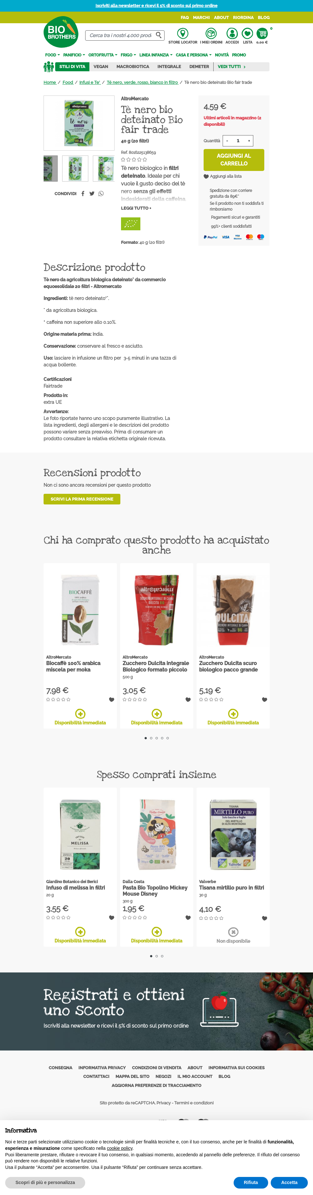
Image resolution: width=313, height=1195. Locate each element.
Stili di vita (72, 66)
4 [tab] (162, 738)
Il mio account (194, 1076)
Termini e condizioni (194, 1102)
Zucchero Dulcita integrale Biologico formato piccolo (156, 666)
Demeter (199, 66)
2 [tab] (151, 738)
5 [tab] (167, 738)
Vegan (101, 66)
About (221, 17)
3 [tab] (156, 738)
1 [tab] (145, 738)
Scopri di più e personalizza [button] (45, 1182)
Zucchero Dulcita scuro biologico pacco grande (228, 666)
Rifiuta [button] (251, 1182)
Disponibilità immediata (80, 717)
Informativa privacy (102, 1067)
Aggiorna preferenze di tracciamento (156, 1085)
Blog (263, 17)
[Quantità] (238, 140)
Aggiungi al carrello (234, 160)
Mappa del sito (132, 1076)
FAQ (185, 17)
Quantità (212, 140)
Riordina (243, 17)
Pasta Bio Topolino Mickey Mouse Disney (155, 891)
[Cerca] (125, 35)
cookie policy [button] (119, 1148)
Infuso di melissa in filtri (75, 888)
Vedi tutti (232, 66)
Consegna (60, 1067)
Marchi (201, 17)
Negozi (163, 1076)
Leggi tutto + (136, 208)
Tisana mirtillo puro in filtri (231, 888)
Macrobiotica (132, 66)
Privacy (163, 1102)
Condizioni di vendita (156, 1067)
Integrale (169, 66)
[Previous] (109, 168)
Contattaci (96, 1076)
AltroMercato (134, 98)
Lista (247, 36)
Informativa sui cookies (236, 1067)
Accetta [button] (289, 1182)
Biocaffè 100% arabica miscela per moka (73, 666)
